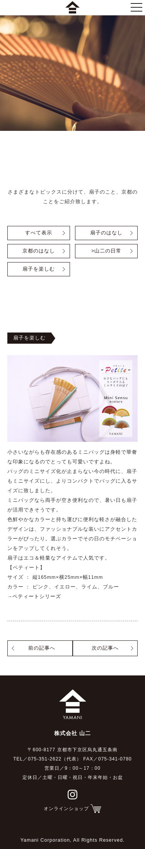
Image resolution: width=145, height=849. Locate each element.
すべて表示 (38, 233)
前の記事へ (41, 648)
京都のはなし (38, 251)
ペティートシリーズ (36, 596)
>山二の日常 (106, 251)
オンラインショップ (66, 808)
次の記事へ (105, 648)
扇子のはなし (106, 233)
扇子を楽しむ (38, 269)
